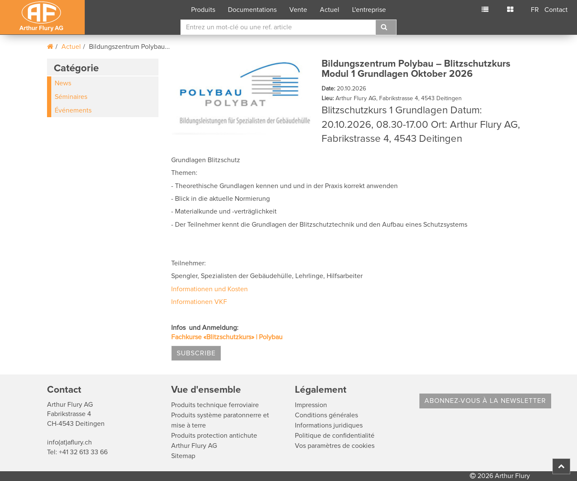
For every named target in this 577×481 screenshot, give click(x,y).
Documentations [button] (252, 10)
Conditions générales (326, 415)
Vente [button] (298, 10)
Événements (73, 110)
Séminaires (71, 97)
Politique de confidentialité (334, 435)
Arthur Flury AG (194, 446)
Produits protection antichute (214, 435)
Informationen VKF (199, 302)
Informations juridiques (329, 425)
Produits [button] (203, 10)
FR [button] (535, 10)
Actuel (71, 46)
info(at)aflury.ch (69, 442)
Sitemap (183, 456)
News (63, 83)
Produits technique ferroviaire (215, 405)
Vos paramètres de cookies (334, 446)
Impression (311, 405)
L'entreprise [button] (369, 10)
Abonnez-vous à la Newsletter (485, 401)
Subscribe (196, 353)
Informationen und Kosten (209, 289)
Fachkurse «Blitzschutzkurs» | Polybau (227, 337)
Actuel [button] (329, 10)
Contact (556, 10)
